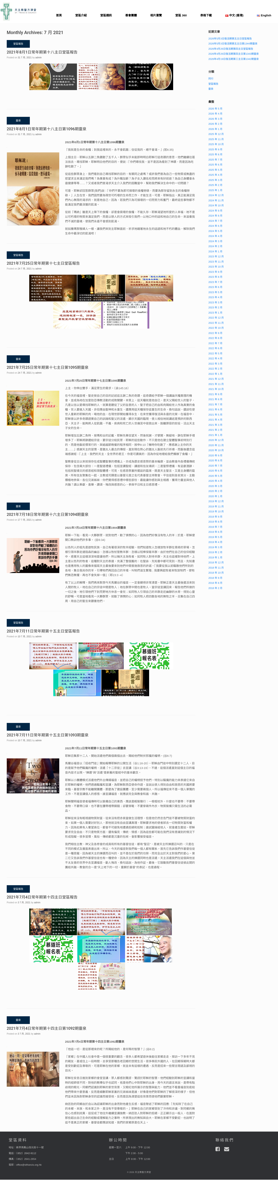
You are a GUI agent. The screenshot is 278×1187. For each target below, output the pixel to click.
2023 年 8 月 (215, 276)
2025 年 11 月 (216, 139)
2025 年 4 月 (215, 174)
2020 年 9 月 (215, 455)
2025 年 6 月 (215, 164)
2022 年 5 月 (215, 353)
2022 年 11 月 (216, 322)
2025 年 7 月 (215, 159)
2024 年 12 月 (216, 195)
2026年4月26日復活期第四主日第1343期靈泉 (233, 53)
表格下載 (206, 15)
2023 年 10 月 (216, 266)
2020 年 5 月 (215, 475)
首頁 (59, 15)
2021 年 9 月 (215, 394)
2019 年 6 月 (215, 531)
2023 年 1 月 (215, 312)
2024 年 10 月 (216, 205)
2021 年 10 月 (216, 389)
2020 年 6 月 (215, 470)
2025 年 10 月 (216, 144)
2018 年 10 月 (216, 572)
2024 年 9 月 (215, 210)
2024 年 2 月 (215, 246)
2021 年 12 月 (216, 378)
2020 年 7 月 (215, 465)
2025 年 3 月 (215, 180)
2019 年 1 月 (215, 557)
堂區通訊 (106, 15)
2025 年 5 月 (215, 169)
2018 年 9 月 (215, 577)
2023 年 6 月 (215, 287)
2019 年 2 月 (215, 552)
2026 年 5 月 (215, 108)
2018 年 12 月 (216, 562)
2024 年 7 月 (215, 220)
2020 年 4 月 (215, 480)
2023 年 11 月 (216, 261)
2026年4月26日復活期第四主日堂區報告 (230, 48)
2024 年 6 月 (215, 225)
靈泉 (210, 88)
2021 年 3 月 (215, 424)
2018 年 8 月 (215, 582)
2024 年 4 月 (215, 236)
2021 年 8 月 (215, 399)
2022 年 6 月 (215, 348)
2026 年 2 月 (215, 123)
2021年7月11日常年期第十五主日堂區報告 (43, 631)
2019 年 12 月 (216, 501)
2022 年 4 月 (215, 358)
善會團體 (131, 15)
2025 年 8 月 (215, 154)
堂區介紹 (81, 15)
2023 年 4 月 (215, 297)
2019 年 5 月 (215, 537)
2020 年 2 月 (215, 491)
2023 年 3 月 (215, 302)
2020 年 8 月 (215, 460)
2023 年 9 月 (215, 271)
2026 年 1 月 (215, 129)
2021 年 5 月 (215, 414)
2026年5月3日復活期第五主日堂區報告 (230, 38)
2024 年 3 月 (215, 241)
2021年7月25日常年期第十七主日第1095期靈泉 (47, 367)
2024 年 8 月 (215, 215)
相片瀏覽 (156, 15)
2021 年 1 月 (215, 435)
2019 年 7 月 (215, 526)
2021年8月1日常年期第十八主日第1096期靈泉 (46, 129)
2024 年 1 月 (215, 251)
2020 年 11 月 (216, 445)
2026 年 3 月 (215, 118)
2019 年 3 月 (215, 547)
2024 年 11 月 (216, 200)
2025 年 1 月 (215, 190)
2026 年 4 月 (215, 113)
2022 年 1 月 (215, 373)
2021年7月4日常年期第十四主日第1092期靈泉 (46, 1028)
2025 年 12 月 (216, 134)
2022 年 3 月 (215, 363)
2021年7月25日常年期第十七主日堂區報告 (43, 263)
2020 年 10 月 (216, 450)
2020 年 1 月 (215, 496)
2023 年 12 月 (216, 256)
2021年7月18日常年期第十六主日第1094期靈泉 (47, 514)
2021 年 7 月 (215, 404)
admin (38, 57)
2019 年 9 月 (215, 516)
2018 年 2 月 (215, 588)
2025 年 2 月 (215, 185)
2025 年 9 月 (215, 149)
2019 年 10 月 (216, 511)
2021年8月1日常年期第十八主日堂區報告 (42, 52)
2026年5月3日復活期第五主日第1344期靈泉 (232, 43)
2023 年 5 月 (215, 292)
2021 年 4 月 (215, 419)
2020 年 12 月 (216, 440)
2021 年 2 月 (215, 429)
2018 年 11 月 (216, 567)
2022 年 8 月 (215, 338)
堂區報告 (213, 83)
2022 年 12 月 (216, 317)
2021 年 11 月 (216, 384)
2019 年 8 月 (215, 521)
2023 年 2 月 (215, 307)
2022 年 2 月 (215, 368)
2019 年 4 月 (215, 542)
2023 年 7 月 (215, 282)
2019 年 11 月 (216, 506)
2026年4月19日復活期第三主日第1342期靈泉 (233, 59)
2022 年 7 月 (215, 343)
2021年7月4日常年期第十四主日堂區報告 (42, 897)
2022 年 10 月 (216, 327)
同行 (210, 78)
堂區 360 (181, 15)
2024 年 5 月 (215, 231)
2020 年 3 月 (215, 486)
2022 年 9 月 (215, 333)
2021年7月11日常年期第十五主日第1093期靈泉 (47, 735)
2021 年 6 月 (215, 409)
